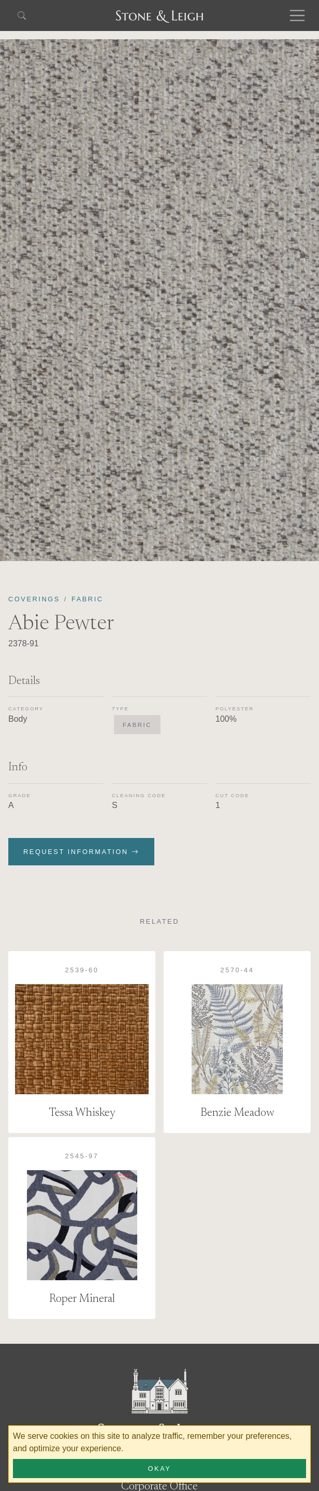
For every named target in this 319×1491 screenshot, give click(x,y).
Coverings (34, 599)
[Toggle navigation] (297, 15)
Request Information (81, 852)
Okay (159, 1468)
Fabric (87, 599)
